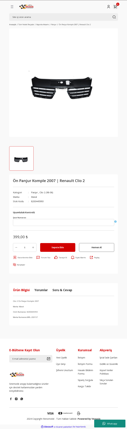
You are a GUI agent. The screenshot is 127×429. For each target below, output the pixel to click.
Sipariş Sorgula (85, 380)
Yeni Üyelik (61, 357)
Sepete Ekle (58, 247)
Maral (34, 196)
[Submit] (49, 358)
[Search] (63, 17)
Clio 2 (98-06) (46, 192)
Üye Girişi (60, 363)
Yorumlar (41, 290)
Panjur (34, 192)
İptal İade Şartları (108, 357)
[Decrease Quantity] (16, 247)
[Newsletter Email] (30, 358)
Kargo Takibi (84, 386)
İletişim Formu (85, 363)
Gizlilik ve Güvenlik (109, 363)
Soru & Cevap (62, 290)
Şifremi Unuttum (64, 370)
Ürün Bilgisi (21, 290)
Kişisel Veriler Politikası (106, 372)
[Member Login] (108, 6)
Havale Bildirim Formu (85, 372)
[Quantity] (24, 247)
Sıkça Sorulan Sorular (106, 382)
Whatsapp (109, 423)
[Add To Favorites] (22, 257)
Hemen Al (97, 247)
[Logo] (27, 7)
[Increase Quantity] (33, 247)
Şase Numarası (19, 217)
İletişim (81, 357)
